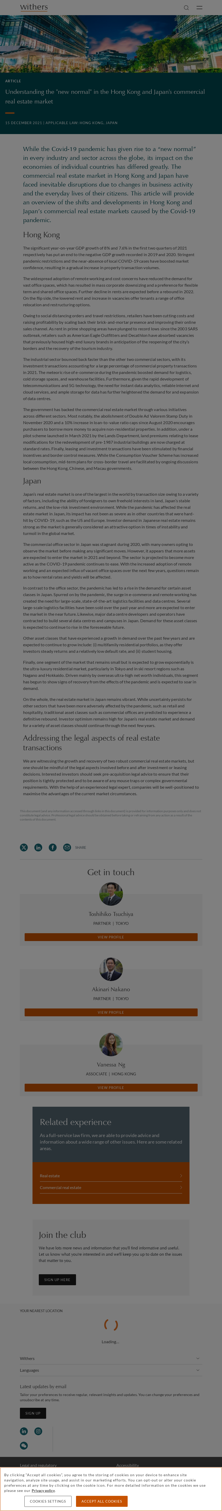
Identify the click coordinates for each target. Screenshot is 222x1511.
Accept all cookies (102, 1501)
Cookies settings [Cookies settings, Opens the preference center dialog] (48, 1501)
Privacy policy (43, 1490)
